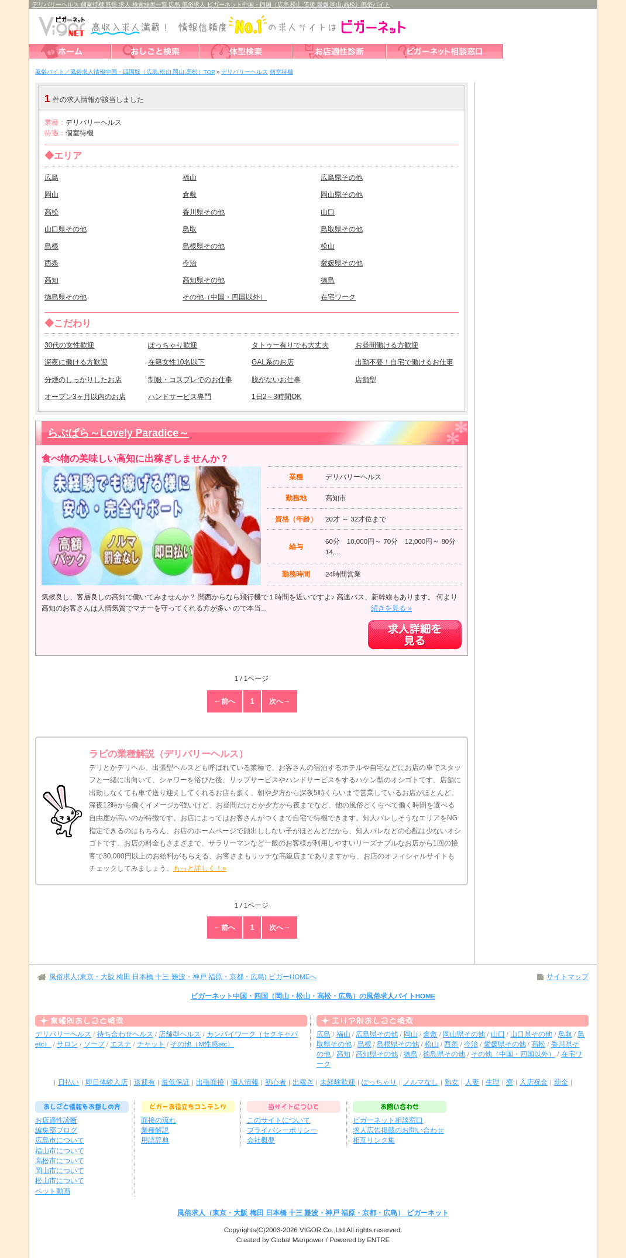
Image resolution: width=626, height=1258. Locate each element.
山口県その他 (65, 229)
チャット (151, 1044)
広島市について (59, 1140)
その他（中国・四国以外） (225, 297)
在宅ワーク (338, 297)
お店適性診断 (56, 1120)
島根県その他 (204, 246)
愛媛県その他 (342, 263)
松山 (328, 246)
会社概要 (261, 1140)
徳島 (328, 280)
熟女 (452, 1082)
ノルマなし (420, 1082)
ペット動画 (52, 1191)
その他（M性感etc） (202, 1044)
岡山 (51, 194)
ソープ (94, 1044)
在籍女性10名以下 (176, 362)
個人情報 (245, 1082)
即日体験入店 (106, 1082)
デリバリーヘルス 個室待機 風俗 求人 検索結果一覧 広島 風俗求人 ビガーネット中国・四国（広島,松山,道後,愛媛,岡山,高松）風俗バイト (211, 4)
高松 (51, 212)
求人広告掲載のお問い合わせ (398, 1130)
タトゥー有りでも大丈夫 (290, 345)
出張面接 (210, 1082)
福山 (190, 177)
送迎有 (144, 1082)
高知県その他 (204, 280)
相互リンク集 (374, 1140)
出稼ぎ (303, 1082)
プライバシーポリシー (282, 1130)
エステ (120, 1044)
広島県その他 (342, 177)
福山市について (59, 1150)
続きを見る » (391, 608)
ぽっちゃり (379, 1082)
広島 (51, 177)
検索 (392, 98)
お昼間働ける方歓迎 (386, 345)
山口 (328, 212)
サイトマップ (567, 976)
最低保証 (175, 1082)
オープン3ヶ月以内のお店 (85, 397)
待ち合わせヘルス (125, 1034)
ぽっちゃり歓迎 (172, 345)
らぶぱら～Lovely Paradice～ (118, 433)
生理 (493, 1082)
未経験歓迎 (337, 1082)
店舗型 (365, 380)
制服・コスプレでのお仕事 (190, 380)
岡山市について (59, 1170)
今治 (190, 263)
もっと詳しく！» (199, 868)
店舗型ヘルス (180, 1034)
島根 (51, 246)
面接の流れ (158, 1120)
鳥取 (190, 229)
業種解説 (155, 1130)
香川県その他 (204, 212)
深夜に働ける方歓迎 (76, 362)
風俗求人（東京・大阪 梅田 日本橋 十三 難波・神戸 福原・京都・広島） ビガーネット (312, 1212)
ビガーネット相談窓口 (388, 1120)
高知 (51, 280)
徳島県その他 (65, 297)
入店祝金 (534, 1082)
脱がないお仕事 (276, 380)
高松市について (59, 1160)
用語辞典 (155, 1140)
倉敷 (190, 194)
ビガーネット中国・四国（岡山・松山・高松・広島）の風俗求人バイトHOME (313, 996)
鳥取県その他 (342, 229)
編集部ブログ (56, 1130)
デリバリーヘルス (63, 1034)
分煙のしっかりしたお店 (83, 380)
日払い (68, 1082)
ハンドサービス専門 (179, 397)
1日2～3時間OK (276, 397)
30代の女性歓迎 (69, 345)
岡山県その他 (342, 194)
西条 (51, 263)
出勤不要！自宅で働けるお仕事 (404, 362)
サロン (67, 1044)
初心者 (275, 1082)
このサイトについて (278, 1120)
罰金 (561, 1082)
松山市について (59, 1180)
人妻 (472, 1082)
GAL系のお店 (273, 362)
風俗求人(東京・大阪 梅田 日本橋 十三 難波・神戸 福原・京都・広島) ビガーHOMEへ (183, 976)
